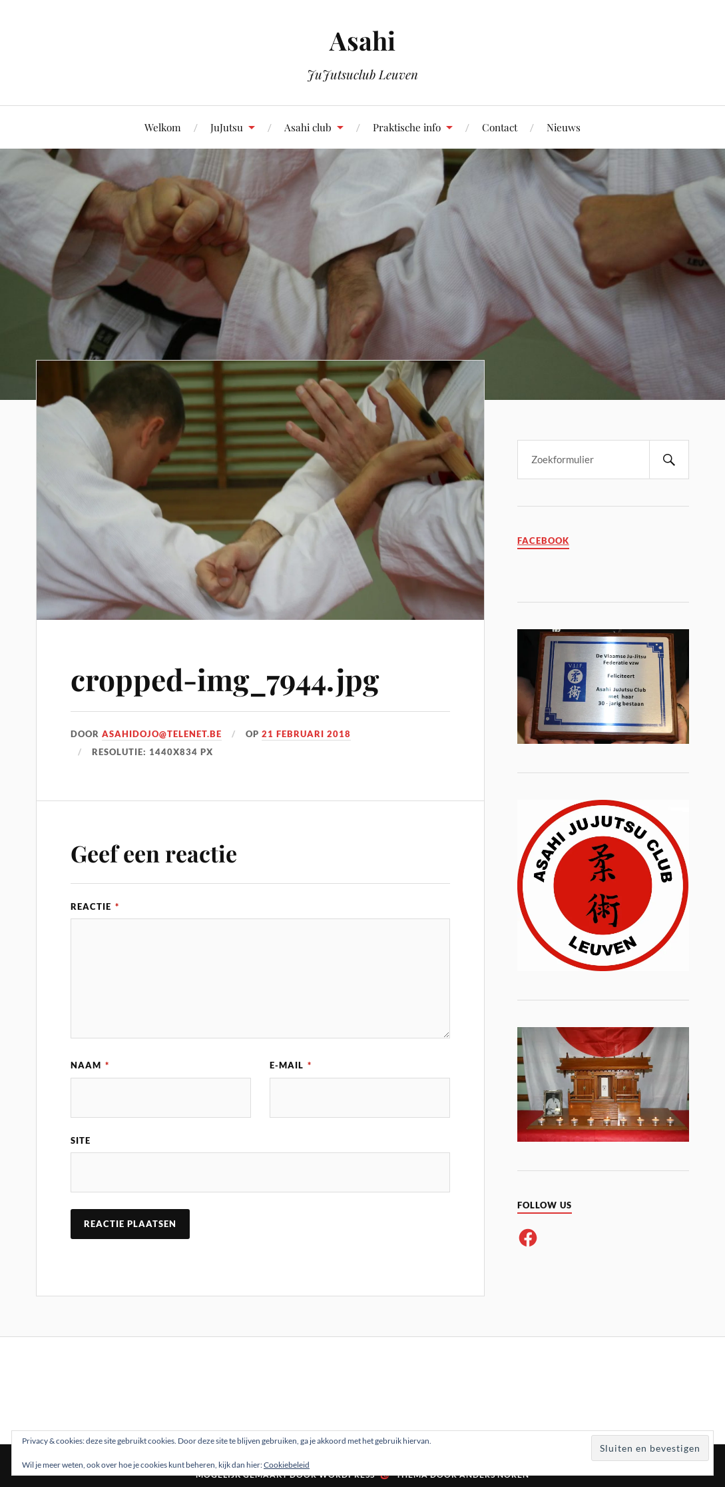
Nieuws (564, 127)
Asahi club (308, 127)
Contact (499, 127)
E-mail (291, 1065)
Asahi (362, 40)
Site (81, 1140)
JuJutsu (226, 127)
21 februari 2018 (306, 734)
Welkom (162, 127)
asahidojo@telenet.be (162, 734)
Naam (90, 1065)
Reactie (95, 906)
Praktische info (407, 127)
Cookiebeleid (287, 1465)
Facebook (543, 541)
